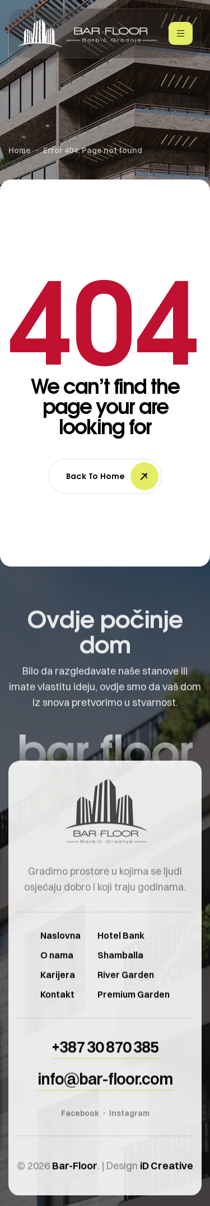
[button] (105, 1058)
